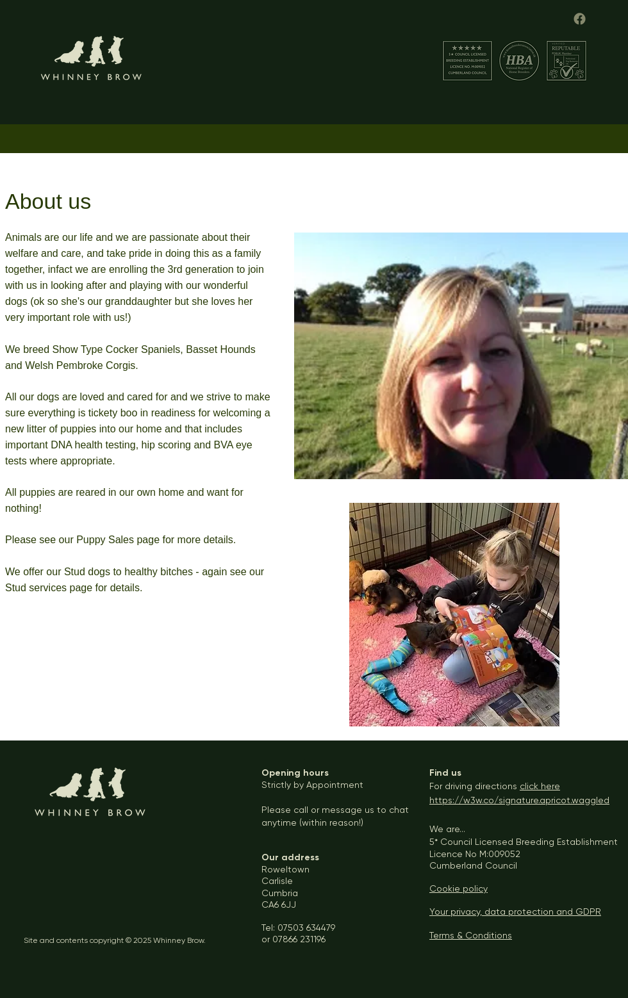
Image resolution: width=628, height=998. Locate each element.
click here (540, 786)
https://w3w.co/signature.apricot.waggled (519, 800)
